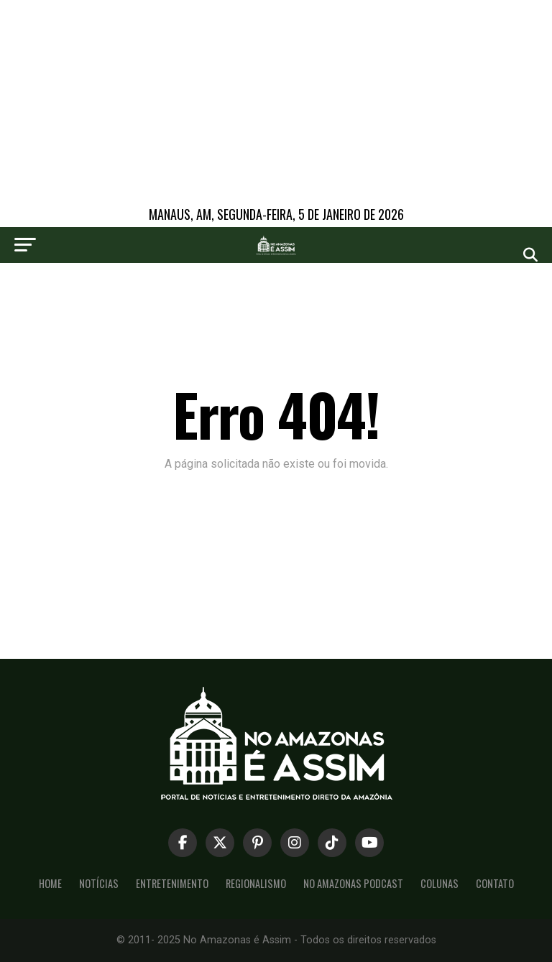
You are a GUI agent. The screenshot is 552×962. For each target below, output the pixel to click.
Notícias (99, 883)
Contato (495, 883)
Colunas (439, 883)
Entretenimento (172, 883)
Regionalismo (256, 883)
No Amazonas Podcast (353, 883)
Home (50, 883)
